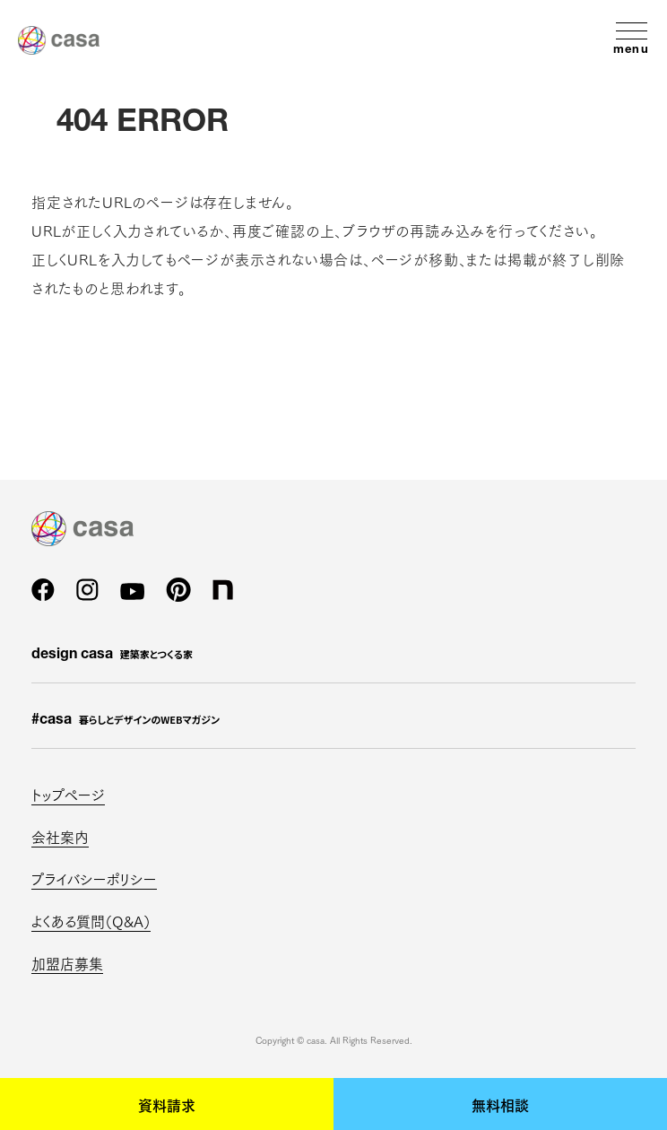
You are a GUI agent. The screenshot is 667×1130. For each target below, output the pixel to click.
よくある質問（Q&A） (91, 920)
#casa (125, 720)
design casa (112, 655)
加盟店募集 (67, 963)
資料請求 (166, 1104)
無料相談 (500, 1104)
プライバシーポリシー (94, 878)
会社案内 (60, 836)
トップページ (68, 794)
